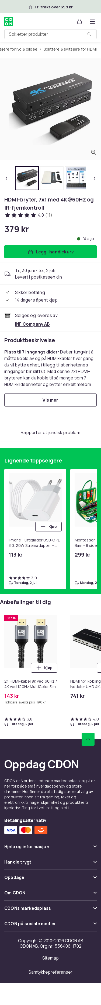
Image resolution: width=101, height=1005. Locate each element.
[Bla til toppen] (88, 739)
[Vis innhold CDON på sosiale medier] (50, 925)
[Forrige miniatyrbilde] (6, 178)
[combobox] (50, 34)
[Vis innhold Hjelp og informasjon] (50, 848)
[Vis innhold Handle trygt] (50, 864)
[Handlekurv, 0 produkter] (79, 21)
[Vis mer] (50, 400)
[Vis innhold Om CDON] (50, 895)
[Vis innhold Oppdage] (50, 879)
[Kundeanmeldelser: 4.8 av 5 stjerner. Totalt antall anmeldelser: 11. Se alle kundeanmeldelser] (28, 215)
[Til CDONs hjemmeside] (8, 21)
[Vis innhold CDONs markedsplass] (50, 910)
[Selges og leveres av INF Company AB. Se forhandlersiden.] (32, 324)
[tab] (27, 178)
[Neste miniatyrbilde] (94, 178)
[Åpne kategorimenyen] (92, 21)
